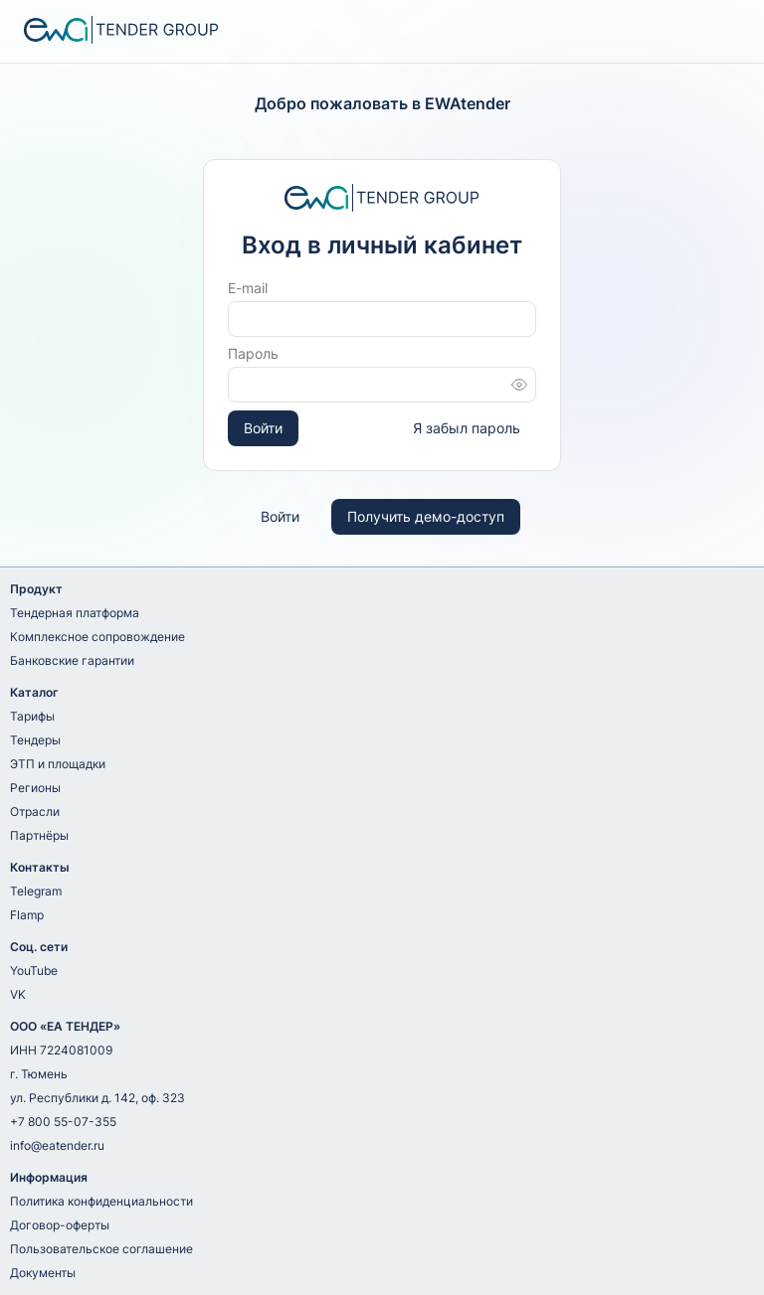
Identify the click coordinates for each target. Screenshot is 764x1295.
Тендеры (35, 739)
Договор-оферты (59, 1224)
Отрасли (35, 811)
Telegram (36, 891)
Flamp (27, 914)
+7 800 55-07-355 (63, 1121)
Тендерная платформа (74, 612)
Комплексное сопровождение (97, 636)
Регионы (35, 787)
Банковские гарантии (72, 660)
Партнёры (39, 835)
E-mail (248, 287)
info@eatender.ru (57, 1145)
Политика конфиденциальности (101, 1201)
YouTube (34, 970)
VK (18, 994)
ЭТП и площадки (57, 763)
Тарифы (32, 716)
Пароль (253, 353)
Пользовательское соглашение (101, 1248)
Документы (43, 1272)
